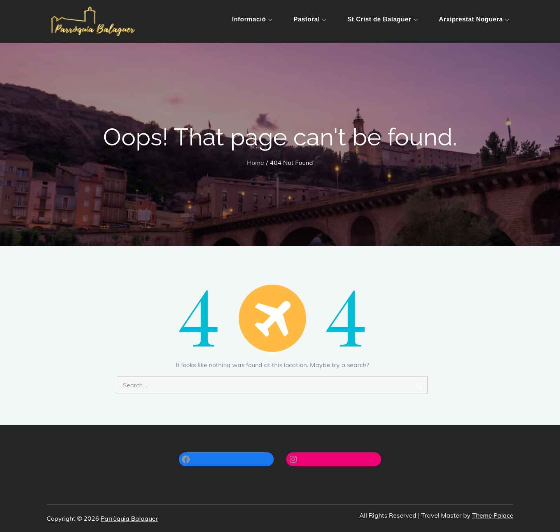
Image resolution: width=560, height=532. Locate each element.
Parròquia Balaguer (129, 518)
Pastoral (310, 19)
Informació (252, 19)
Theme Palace (492, 515)
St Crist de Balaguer (382, 19)
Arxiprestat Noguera (474, 19)
